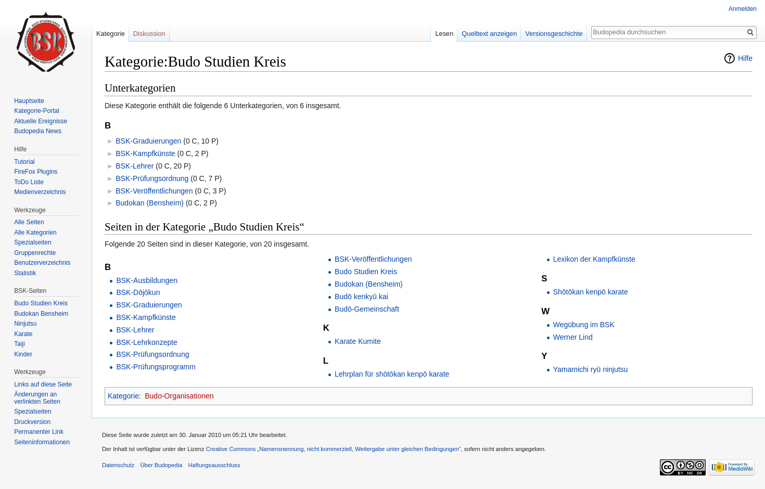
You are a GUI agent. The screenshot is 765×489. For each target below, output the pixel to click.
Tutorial (24, 161)
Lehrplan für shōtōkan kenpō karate (392, 374)
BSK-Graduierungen (148, 141)
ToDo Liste (29, 182)
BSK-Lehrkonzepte (146, 342)
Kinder (23, 354)
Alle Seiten (29, 222)
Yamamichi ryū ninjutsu (590, 369)
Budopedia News (37, 131)
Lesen (444, 33)
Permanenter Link (38, 431)
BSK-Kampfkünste (145, 153)
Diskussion (149, 33)
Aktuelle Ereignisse (40, 121)
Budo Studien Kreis (366, 271)
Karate (23, 334)
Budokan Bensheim (41, 313)
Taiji (19, 344)
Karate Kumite (358, 341)
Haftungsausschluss (214, 465)
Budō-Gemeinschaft (367, 309)
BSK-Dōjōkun (138, 292)
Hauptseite (29, 101)
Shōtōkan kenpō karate (590, 292)
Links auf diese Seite (43, 384)
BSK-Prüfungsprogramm (156, 367)
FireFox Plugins (35, 171)
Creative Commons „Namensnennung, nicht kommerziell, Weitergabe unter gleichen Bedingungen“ (333, 449)
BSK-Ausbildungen (146, 280)
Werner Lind (573, 337)
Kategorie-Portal (36, 110)
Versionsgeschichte (553, 33)
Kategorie (123, 396)
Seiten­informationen (42, 442)
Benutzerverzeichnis (42, 262)
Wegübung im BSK (584, 324)
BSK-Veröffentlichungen (154, 191)
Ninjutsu (25, 323)
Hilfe (745, 58)
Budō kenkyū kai (361, 296)
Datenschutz (118, 465)
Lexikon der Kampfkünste (594, 259)
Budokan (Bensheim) (150, 203)
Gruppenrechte (35, 252)
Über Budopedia (161, 465)
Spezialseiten (32, 242)
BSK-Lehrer (135, 166)
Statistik (25, 273)
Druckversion (32, 422)
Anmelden (743, 8)
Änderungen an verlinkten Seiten (37, 398)
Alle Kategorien (35, 232)
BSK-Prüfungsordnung (152, 178)
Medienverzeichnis (40, 192)
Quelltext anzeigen (489, 33)
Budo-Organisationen (179, 396)
